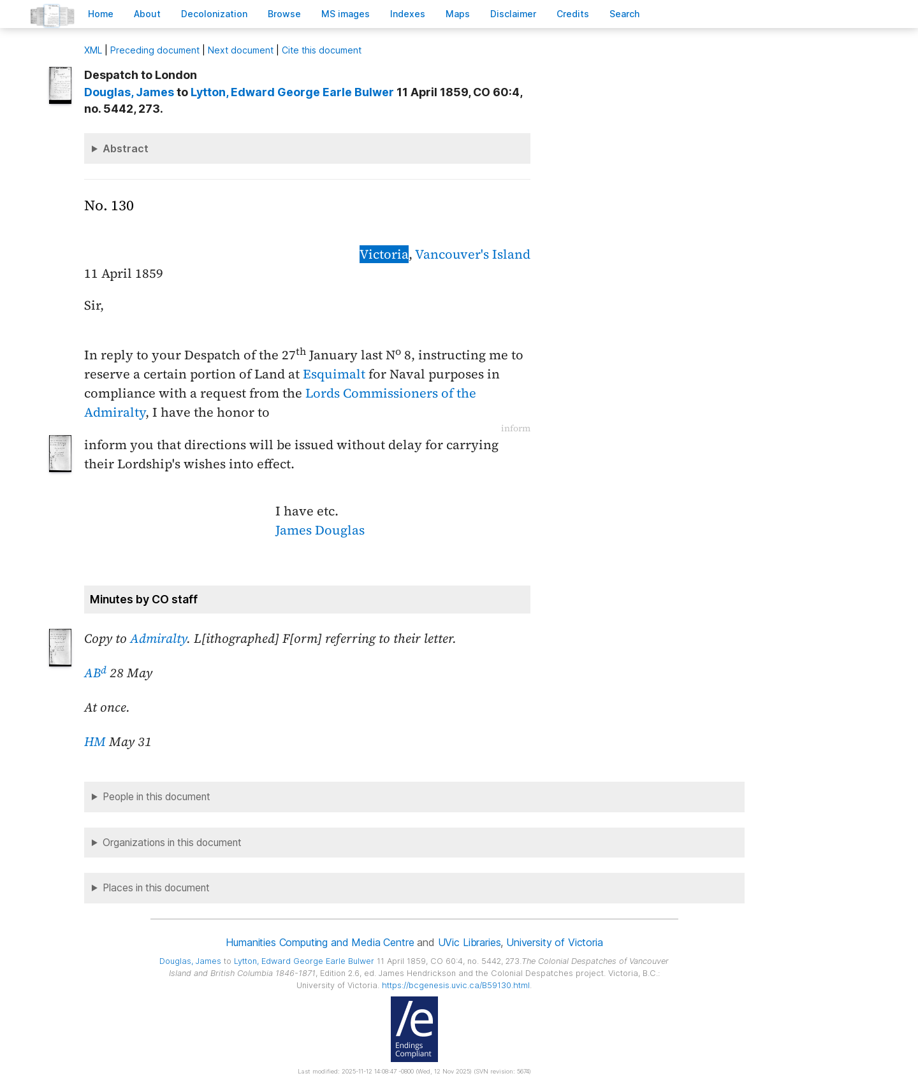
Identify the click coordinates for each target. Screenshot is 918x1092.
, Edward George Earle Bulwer (292, 92)
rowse (284, 13)
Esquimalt (334, 374)
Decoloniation (214, 13)
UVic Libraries (469, 942)
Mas (458, 13)
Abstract (126, 148)
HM (95, 742)
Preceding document (155, 50)
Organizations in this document (172, 843)
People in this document (156, 797)
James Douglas (320, 530)
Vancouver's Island (472, 254)
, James (129, 92)
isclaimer (513, 13)
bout (147, 13)
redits (573, 13)
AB (95, 673)
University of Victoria (554, 942)
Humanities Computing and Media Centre (320, 942)
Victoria (384, 254)
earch (624, 13)
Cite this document (321, 50)
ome (100, 13)
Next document (240, 50)
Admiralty (158, 638)
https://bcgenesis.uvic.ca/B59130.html (456, 985)
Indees (407, 13)
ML (93, 50)
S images (345, 13)
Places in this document (156, 888)
